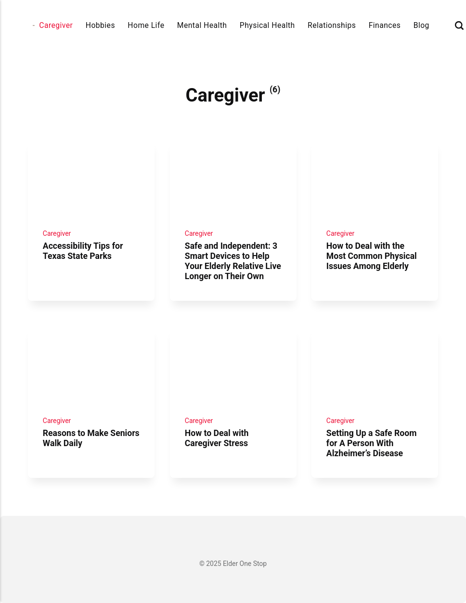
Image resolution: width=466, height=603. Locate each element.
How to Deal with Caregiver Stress (216, 438)
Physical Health (267, 25)
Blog (421, 25)
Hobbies (100, 25)
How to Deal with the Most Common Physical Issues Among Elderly (371, 256)
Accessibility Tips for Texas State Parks (83, 251)
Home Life (146, 25)
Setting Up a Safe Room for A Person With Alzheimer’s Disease (371, 443)
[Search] (459, 25)
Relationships (332, 25)
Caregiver (56, 25)
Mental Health (202, 25)
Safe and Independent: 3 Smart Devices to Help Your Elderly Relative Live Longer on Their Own (232, 261)
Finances (385, 25)
